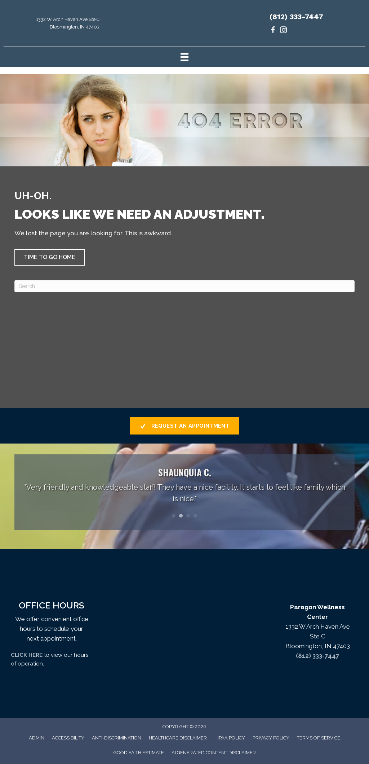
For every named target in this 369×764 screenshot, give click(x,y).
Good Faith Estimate (139, 752)
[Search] (184, 286)
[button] (49, 257)
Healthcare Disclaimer (178, 738)
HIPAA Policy (229, 738)
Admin (36, 738)
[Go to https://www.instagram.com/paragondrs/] (283, 31)
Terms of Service (318, 738)
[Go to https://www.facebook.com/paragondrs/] (273, 31)
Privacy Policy (271, 738)
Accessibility (68, 738)
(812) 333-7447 (296, 16)
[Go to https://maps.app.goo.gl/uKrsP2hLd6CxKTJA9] (52, 25)
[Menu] (184, 56)
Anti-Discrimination (116, 738)
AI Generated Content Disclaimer (214, 752)
